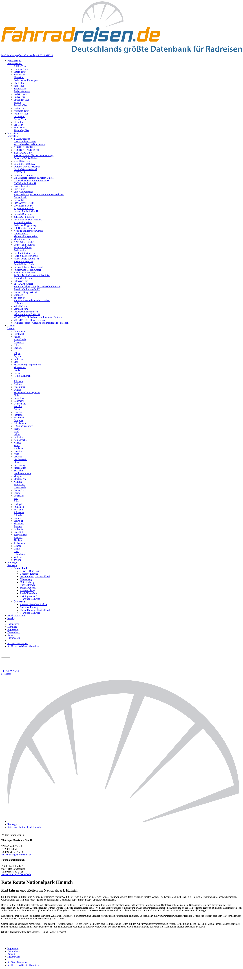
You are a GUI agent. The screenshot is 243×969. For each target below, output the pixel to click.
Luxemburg (19, 465)
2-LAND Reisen (22, 138)
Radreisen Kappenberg (25, 225)
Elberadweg (26, 579)
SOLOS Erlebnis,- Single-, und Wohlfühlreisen (37, 286)
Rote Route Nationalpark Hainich (24, 827)
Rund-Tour (19, 127)
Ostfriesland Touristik (24, 244)
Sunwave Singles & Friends (27, 292)
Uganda (17, 546)
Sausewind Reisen (23, 278)
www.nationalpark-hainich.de (16, 874)
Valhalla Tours (21, 306)
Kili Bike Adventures (24, 228)
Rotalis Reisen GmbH (24, 264)
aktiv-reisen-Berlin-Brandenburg (30, 144)
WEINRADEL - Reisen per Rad (30, 320)
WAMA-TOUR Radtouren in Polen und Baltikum (38, 317)
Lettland (18, 456)
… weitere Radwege (30, 599)
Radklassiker (20, 250)
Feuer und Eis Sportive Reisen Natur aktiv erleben (39, 194)
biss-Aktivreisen (22, 161)
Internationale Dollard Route (28, 219)
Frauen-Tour (20, 119)
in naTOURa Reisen (24, 216)
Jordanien (18, 437)
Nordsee (18, 370)
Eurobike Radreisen (23, 191)
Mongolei (18, 476)
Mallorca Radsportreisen (26, 236)
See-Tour (18, 124)
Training (18, 102)
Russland (18, 509)
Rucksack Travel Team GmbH (29, 267)
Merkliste (6, 55)
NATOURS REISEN (24, 242)
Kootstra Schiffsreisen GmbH (28, 230)
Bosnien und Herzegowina (27, 392)
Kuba (16, 454)
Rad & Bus (19, 97)
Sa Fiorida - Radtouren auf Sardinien (32, 275)
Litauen (17, 462)
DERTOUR (19, 172)
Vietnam (18, 557)
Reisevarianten (14, 60)
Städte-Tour (19, 83)
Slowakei (18, 520)
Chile (16, 395)
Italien (17, 336)
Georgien (18, 420)
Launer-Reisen (21, 233)
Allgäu (17, 353)
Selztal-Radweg (27, 587)
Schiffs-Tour (20, 66)
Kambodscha (20, 440)
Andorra (18, 384)
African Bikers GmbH (25, 141)
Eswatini (18, 412)
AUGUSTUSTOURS (24, 147)
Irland (17, 428)
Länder (10, 325)
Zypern (17, 559)
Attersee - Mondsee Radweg (34, 604)
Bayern (17, 356)
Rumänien (19, 506)
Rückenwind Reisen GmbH (27, 269)
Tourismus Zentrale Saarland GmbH (32, 300)
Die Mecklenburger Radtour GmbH (31, 180)
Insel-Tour (19, 85)
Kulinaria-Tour (21, 111)
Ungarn (17, 548)
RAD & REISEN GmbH (26, 256)
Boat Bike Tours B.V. (24, 164)
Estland (17, 409)
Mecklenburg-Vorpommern (27, 364)
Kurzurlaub (19, 74)
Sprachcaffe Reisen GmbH (27, 289)
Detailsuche (13, 624)
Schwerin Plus (21, 281)
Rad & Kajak (20, 94)
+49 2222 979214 (44, 55)
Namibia (18, 481)
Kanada (17, 442)
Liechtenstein (20, 459)
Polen (16, 345)
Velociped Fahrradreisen (26, 311)
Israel (16, 431)
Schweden (19, 512)
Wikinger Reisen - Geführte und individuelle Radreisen (41, 322)
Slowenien (19, 523)
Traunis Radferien (22, 247)
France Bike (20, 200)
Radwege (12, 562)
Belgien (17, 389)
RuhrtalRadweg (27, 585)
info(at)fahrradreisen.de (23, 55)
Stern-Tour (19, 122)
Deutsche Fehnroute (23, 175)
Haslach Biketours (23, 214)
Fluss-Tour (19, 77)
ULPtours (18, 303)
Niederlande (20, 339)
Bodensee (18, 359)
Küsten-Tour (20, 88)
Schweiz (18, 515)
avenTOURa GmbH (23, 152)
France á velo (20, 197)
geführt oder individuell (14, 659)
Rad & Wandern (22, 91)
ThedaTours (19, 297)
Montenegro (20, 479)
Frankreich (19, 334)
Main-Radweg (27, 582)
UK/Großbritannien (23, 426)
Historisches (13, 638)
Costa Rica (19, 398)
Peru (16, 498)
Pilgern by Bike (21, 130)
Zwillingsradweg (28, 596)
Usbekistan (19, 554)
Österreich (19, 342)
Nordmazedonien (22, 473)
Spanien (18, 348)
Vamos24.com (21, 309)
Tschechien (19, 543)
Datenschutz (13, 632)
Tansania (18, 537)
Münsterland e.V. (22, 239)
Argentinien (19, 387)
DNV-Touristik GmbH (25, 183)
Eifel (16, 361)
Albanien (18, 381)
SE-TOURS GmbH (23, 283)
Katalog (11, 618)
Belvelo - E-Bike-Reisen (26, 158)
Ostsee (17, 373)
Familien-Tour (21, 69)
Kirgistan (18, 448)
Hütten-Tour (20, 108)
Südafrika (18, 532)
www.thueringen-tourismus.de (16, 854)
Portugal (18, 504)
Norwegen (19, 490)
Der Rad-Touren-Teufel (25, 169)
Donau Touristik (22, 186)
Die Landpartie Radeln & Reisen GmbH (33, 177)
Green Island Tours (23, 205)
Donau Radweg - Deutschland (35, 576)
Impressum (12, 629)
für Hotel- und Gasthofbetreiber (23, 646)
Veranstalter (13, 133)
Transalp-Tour (21, 105)
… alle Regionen (22, 375)
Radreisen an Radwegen (26, 80)
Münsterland (20, 367)
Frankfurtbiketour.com (25, 253)
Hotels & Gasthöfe (16, 615)
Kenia (17, 445)
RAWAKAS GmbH (23, 261)
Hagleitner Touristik (24, 208)
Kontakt (11, 635)
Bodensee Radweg (29, 573)
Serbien (17, 518)
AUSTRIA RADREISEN (26, 150)
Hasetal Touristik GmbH (26, 211)
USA (16, 551)
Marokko (18, 470)
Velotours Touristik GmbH (27, 314)
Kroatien (18, 451)
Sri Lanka (18, 529)
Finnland (18, 414)
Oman (17, 493)
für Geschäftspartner (17, 643)
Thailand (18, 540)
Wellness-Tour (21, 113)
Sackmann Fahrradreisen (26, 272)
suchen (5, 656)
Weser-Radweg (27, 590)
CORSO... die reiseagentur (27, 166)
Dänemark (19, 401)
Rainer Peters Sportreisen (26, 258)
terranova (18, 295)
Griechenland (20, 423)
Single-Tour (19, 71)
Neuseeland (19, 484)
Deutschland (20, 331)
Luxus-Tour (19, 116)
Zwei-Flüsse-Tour (29, 593)
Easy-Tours (19, 189)
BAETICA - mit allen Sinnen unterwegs (33, 155)
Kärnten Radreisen (23, 222)
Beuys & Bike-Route (30, 571)
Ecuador (18, 406)
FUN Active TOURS (24, 203)
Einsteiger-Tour (21, 99)
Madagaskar (20, 467)
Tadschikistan (20, 534)
